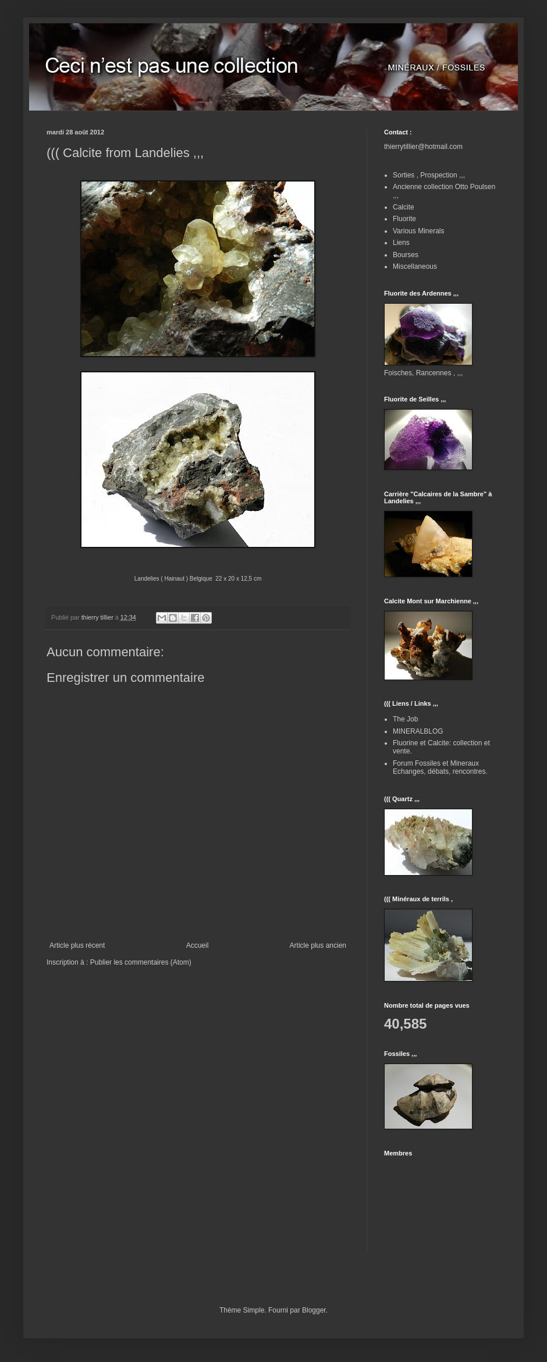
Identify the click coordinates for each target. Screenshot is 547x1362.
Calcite (403, 207)
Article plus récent (77, 945)
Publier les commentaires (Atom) (140, 962)
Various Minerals (418, 231)
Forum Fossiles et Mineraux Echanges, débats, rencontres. (440, 767)
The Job (405, 719)
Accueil (197, 945)
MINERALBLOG (418, 731)
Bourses (405, 255)
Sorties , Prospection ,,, (429, 175)
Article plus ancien (318, 945)
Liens (401, 243)
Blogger (314, 1310)
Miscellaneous (415, 266)
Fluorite (404, 219)
